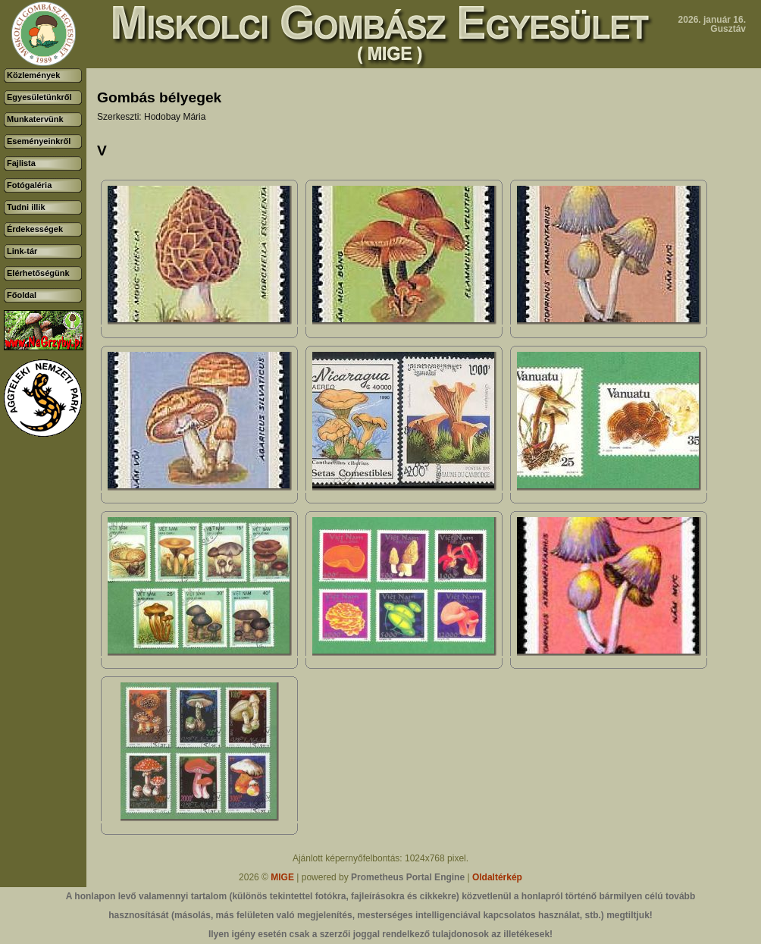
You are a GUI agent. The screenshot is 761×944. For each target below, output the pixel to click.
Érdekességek (35, 229)
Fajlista (21, 163)
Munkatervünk (35, 119)
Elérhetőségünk (38, 273)
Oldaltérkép (497, 877)
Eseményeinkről (38, 141)
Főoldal (21, 295)
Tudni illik (26, 207)
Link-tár (22, 251)
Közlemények (33, 75)
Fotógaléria (29, 185)
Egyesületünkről (39, 97)
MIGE (282, 877)
